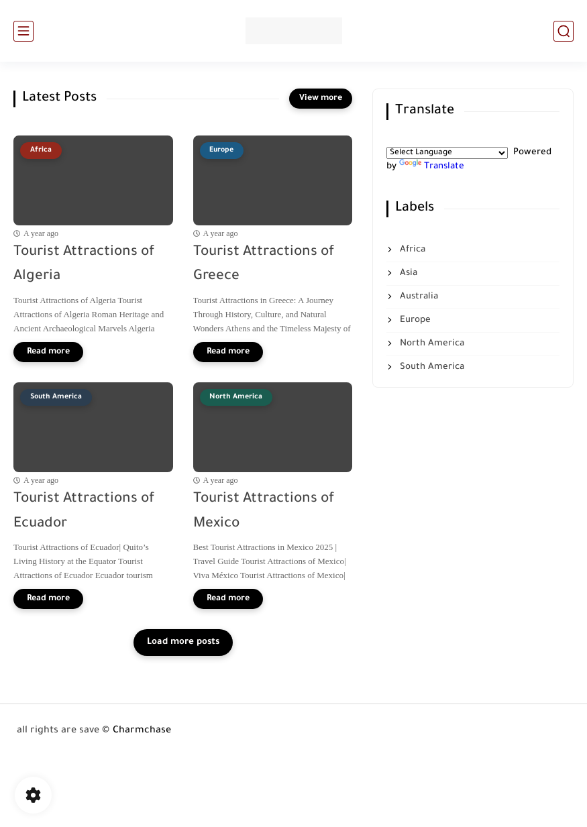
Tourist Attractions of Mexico (263, 512)
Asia (407, 273)
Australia (417, 297)
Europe (414, 320)
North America (430, 344)
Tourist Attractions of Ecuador (83, 512)
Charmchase (142, 731)
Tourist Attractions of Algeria (83, 265)
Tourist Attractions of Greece (263, 265)
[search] (563, 31)
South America (430, 367)
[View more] (320, 99)
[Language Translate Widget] (447, 153)
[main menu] (23, 31)
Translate (431, 167)
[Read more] (48, 352)
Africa (411, 250)
